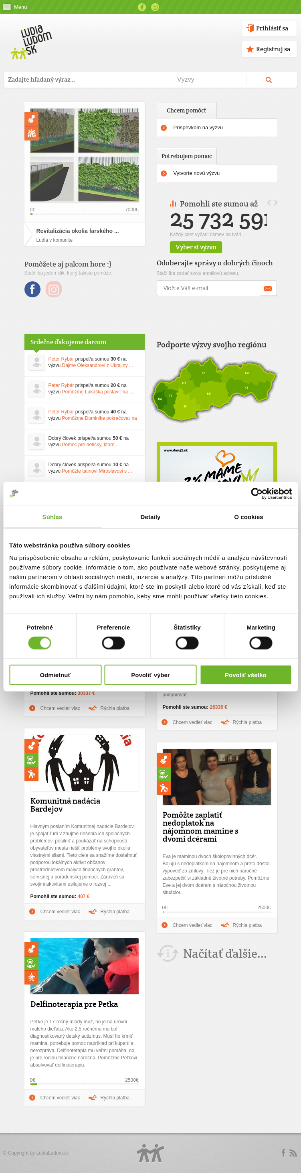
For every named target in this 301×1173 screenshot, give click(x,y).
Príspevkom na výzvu (198, 127)
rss (293, 1153)
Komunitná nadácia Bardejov (65, 805)
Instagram (155, 7)
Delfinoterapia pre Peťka (74, 1004)
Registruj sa (273, 49)
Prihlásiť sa (272, 28)
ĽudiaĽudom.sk (52, 1153)
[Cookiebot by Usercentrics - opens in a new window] (257, 493)
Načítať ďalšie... (225, 953)
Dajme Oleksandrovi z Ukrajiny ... (97, 365)
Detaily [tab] (151, 516)
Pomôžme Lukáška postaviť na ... (97, 392)
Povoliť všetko (246, 675)
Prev (269, 203)
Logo (151, 1153)
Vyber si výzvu (214, 247)
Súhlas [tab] (52, 516)
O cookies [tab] (248, 516)
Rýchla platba (115, 708)
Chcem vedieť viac (60, 708)
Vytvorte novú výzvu (197, 173)
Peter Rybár (61, 359)
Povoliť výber (150, 675)
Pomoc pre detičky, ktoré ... (91, 444)
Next (276, 203)
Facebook (142, 7)
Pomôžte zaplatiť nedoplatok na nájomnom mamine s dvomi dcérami (200, 827)
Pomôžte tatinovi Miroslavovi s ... (97, 471)
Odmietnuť (55, 675)
